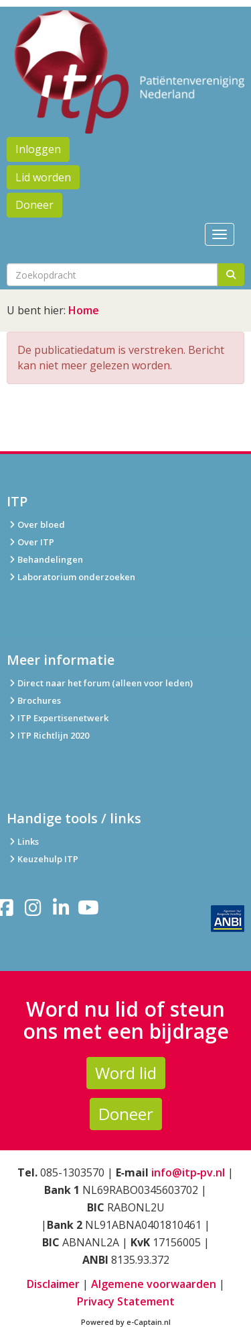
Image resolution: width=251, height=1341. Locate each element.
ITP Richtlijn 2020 (53, 735)
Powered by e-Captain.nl (126, 1322)
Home (83, 310)
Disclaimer (53, 1284)
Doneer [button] (34, 204)
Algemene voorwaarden (153, 1284)
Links (23, 841)
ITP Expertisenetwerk (57, 718)
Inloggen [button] (38, 149)
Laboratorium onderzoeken (71, 577)
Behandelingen (45, 559)
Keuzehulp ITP (47, 859)
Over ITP (30, 542)
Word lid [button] (126, 1073)
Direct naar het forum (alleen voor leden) (100, 683)
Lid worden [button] (43, 177)
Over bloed (36, 524)
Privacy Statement (126, 1301)
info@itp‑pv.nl (188, 1172)
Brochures (34, 700)
